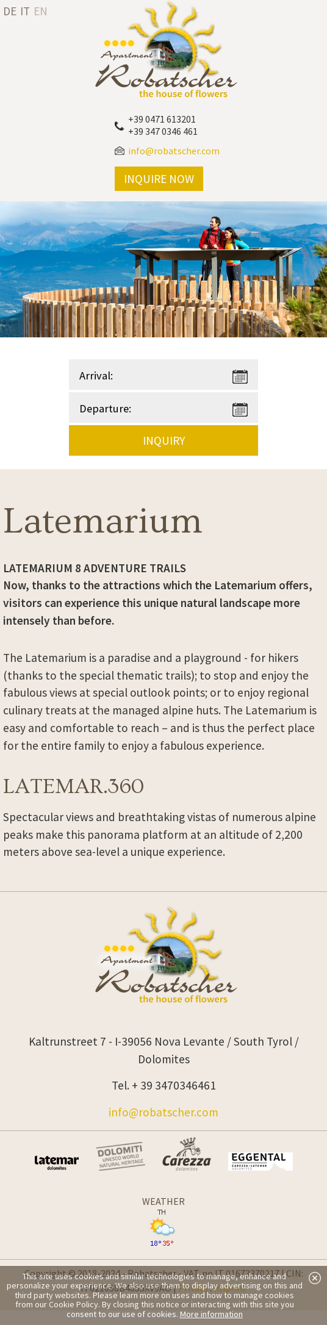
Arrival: (96, 375)
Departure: (105, 408)
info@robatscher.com (163, 1112)
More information (211, 1314)
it (25, 11)
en (41, 11)
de (9, 11)
